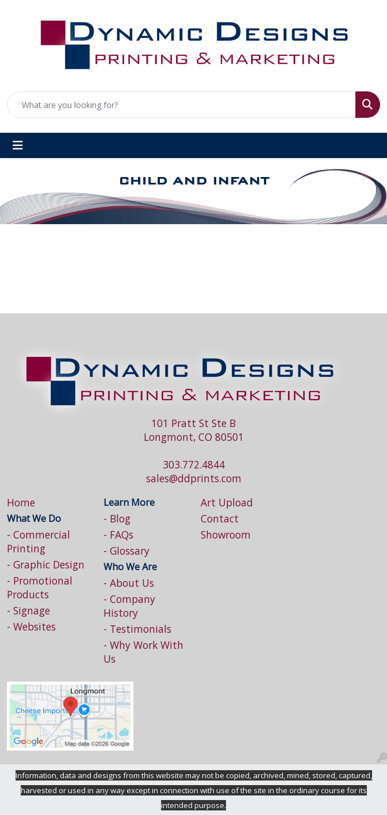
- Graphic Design (46, 564)
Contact (220, 518)
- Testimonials (137, 629)
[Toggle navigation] (18, 145)
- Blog (117, 518)
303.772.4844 (194, 464)
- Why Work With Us (143, 652)
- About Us (129, 583)
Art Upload (227, 502)
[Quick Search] (181, 104)
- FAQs (118, 534)
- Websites (31, 626)
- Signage (28, 610)
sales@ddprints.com (194, 478)
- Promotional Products (39, 587)
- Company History (129, 606)
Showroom (226, 534)
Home (21, 502)
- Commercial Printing (38, 541)
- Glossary (127, 551)
